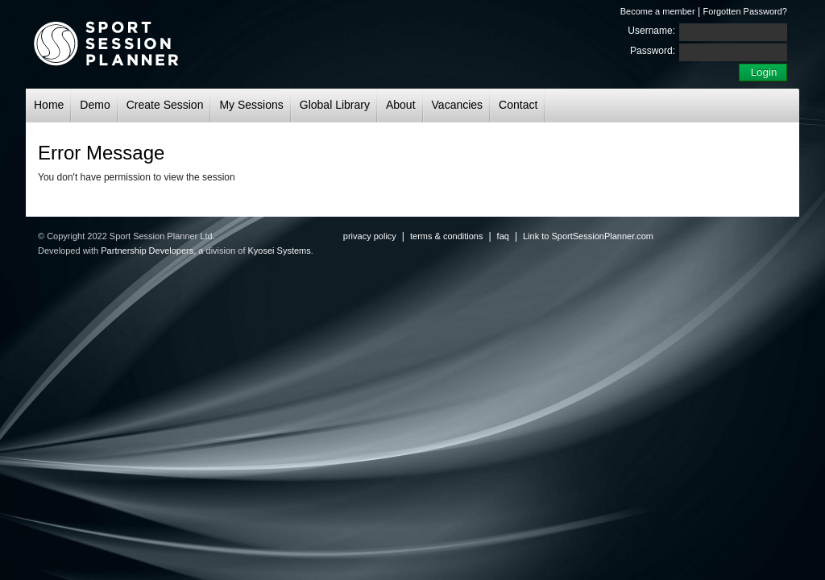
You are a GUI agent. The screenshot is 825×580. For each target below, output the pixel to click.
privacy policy (369, 236)
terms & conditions (446, 236)
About (401, 104)
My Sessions (251, 104)
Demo (95, 104)
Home (49, 104)
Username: (651, 30)
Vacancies (457, 104)
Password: (652, 50)
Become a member (657, 11)
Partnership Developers (147, 250)
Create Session (165, 104)
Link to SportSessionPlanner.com (588, 236)
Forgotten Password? (745, 11)
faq (503, 236)
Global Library (335, 104)
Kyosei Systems (279, 250)
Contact (518, 104)
